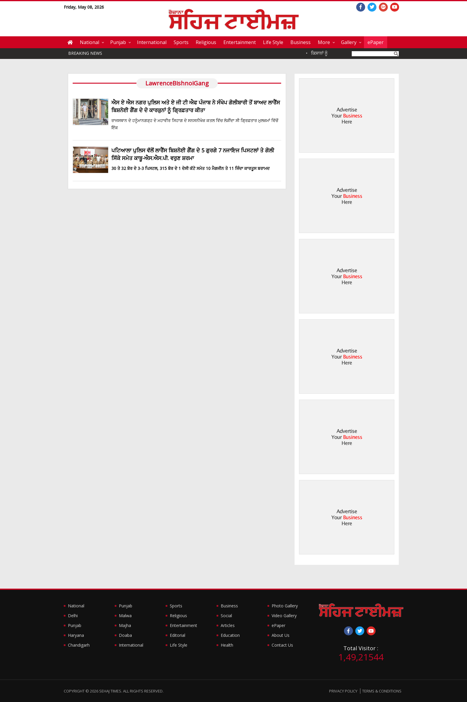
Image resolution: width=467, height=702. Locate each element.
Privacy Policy (343, 691)
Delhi (73, 615)
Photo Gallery (285, 606)
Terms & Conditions (381, 691)
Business (300, 42)
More (324, 42)
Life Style (273, 42)
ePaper (376, 42)
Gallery (349, 42)
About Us (280, 635)
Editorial (177, 635)
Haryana (76, 635)
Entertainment (239, 42)
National (89, 42)
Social (226, 615)
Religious (206, 42)
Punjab (118, 42)
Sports (181, 42)
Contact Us (282, 645)
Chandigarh (79, 645)
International (151, 42)
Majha (125, 625)
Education (230, 635)
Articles (228, 625)
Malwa (125, 615)
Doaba (125, 635)
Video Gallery (284, 615)
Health (227, 645)
